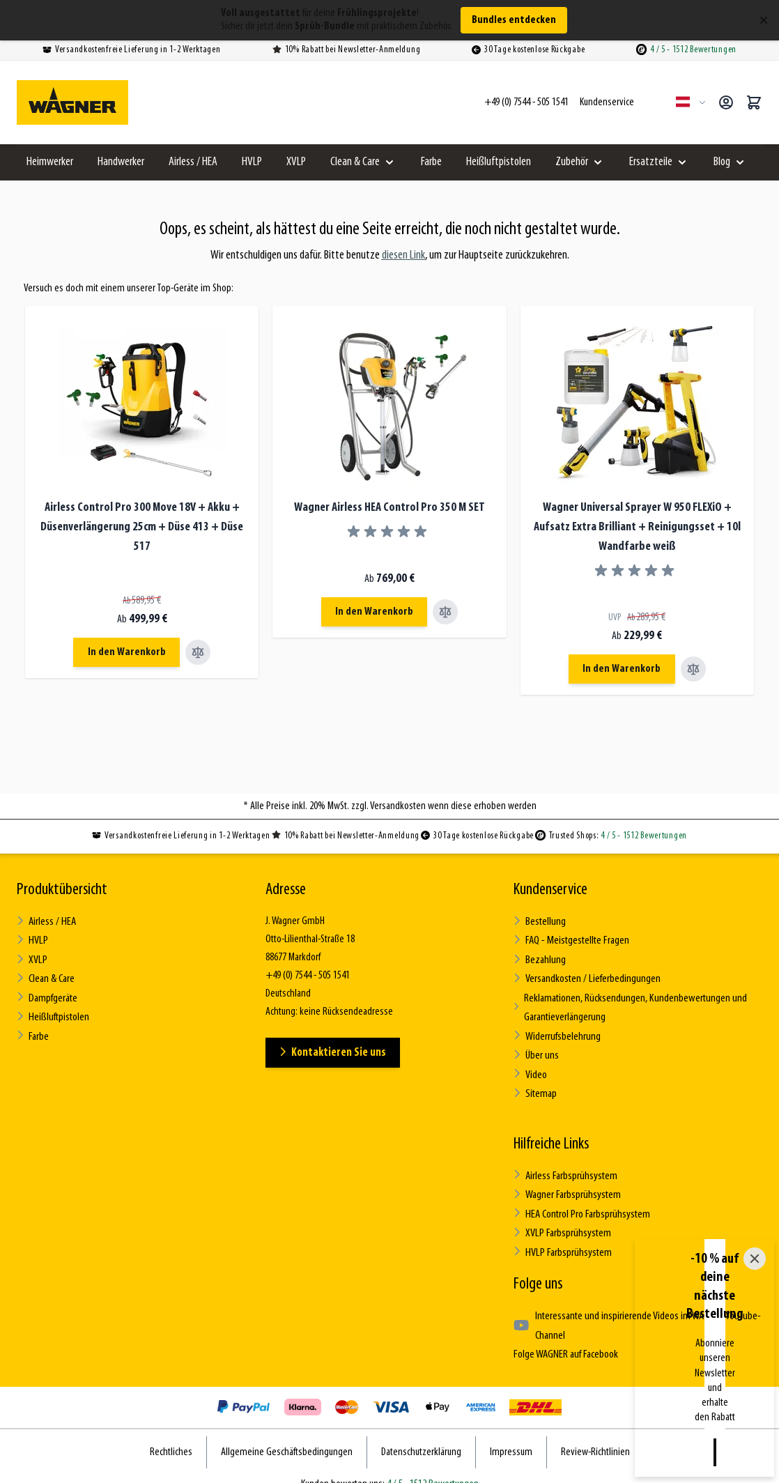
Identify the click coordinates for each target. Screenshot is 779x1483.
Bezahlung (539, 957)
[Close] (754, 1372)
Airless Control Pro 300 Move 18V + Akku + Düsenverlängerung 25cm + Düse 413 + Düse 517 (141, 527)
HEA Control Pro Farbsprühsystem (581, 1201)
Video (530, 1066)
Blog (722, 162)
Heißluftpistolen (498, 162)
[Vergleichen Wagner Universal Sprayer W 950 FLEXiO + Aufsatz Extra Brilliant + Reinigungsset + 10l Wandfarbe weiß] (695, 669)
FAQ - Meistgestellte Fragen (570, 939)
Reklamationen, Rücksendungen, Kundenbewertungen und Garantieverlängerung (628, 1002)
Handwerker (121, 162)
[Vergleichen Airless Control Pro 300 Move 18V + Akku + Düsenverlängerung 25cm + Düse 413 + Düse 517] (200, 652)
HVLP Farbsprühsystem (561, 1237)
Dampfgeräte (47, 993)
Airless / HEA (193, 162)
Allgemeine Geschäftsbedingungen (287, 1433)
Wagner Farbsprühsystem (566, 1183)
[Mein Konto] (726, 102)
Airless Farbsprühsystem (565, 1165)
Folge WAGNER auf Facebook (564, 1336)
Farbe (431, 162)
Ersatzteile (650, 162)
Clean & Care (355, 162)
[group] (389, 531)
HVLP (252, 162)
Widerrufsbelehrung (556, 1030)
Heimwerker (49, 162)
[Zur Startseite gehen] (72, 102)
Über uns (536, 1048)
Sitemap (535, 1084)
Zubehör (571, 162)
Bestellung (539, 921)
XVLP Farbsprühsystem (561, 1219)
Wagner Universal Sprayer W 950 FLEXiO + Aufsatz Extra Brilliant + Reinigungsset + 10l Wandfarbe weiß (637, 527)
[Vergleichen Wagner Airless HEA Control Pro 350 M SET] (448, 611)
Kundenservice (550, 890)
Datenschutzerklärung (421, 1433)
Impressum (511, 1433)
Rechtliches (171, 1433)
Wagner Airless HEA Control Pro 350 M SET (389, 507)
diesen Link (403, 255)
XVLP (296, 162)
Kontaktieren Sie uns (334, 1052)
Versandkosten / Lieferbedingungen (586, 975)
